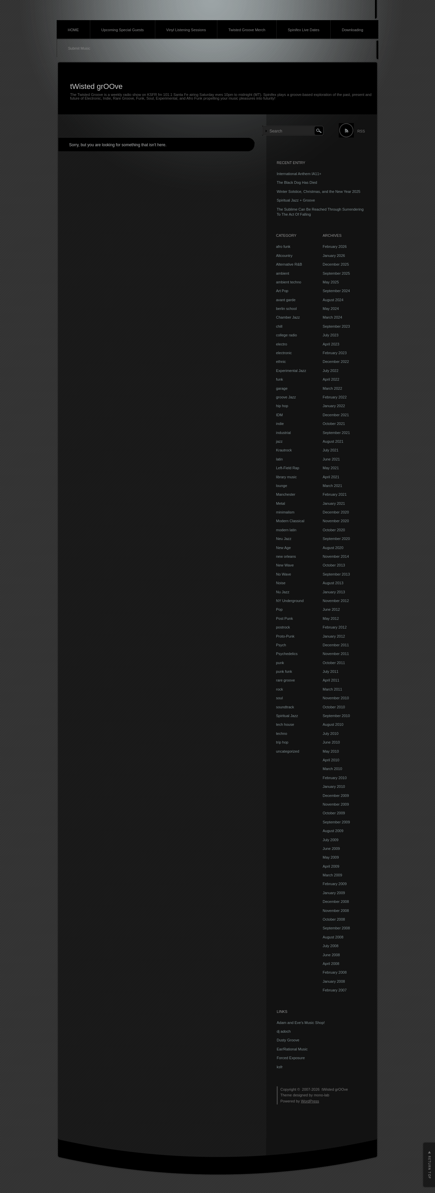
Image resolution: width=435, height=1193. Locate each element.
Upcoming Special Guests (122, 30)
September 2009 (336, 822)
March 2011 (332, 689)
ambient (282, 273)
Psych (281, 645)
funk (279, 379)
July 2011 (330, 671)
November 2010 (336, 698)
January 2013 (334, 592)
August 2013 (333, 583)
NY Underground (290, 601)
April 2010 (331, 760)
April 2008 (331, 964)
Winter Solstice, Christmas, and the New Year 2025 (318, 191)
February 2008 (335, 972)
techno (281, 733)
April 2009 (331, 866)
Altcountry (284, 256)
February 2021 (335, 494)
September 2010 (336, 716)
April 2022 (331, 379)
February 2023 (335, 353)
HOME (73, 30)
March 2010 (332, 769)
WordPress (310, 1101)
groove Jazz (286, 397)
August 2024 (333, 300)
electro (281, 344)
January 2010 (334, 786)
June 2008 (331, 955)
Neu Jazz (283, 539)
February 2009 (335, 884)
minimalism (285, 512)
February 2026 (335, 247)
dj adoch (284, 1031)
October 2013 (334, 565)
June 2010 (331, 742)
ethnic (281, 362)
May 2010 (331, 751)
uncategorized (287, 751)
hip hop (282, 406)
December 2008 (336, 902)
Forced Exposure (291, 1058)
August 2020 (333, 548)
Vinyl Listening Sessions (186, 30)
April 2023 (331, 344)
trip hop (282, 742)
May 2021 (331, 468)
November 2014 (336, 556)
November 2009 (336, 804)
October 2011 (334, 663)
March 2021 (332, 486)
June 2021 (331, 459)
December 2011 (336, 645)
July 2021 (330, 450)
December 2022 (336, 362)
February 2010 (335, 778)
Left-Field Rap (287, 468)
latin (279, 459)
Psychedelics (286, 654)
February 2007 (335, 990)
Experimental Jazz (291, 371)
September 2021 (336, 433)
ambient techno (288, 282)
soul (279, 698)
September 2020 (336, 539)
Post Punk (284, 618)
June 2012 (331, 609)
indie (280, 424)
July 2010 (330, 733)
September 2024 (336, 291)
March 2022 (332, 388)
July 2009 (330, 840)
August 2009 (333, 831)
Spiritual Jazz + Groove (296, 200)
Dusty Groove (288, 1040)
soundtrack (285, 707)
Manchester (285, 494)
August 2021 (333, 441)
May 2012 (331, 618)
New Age (283, 548)
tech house (285, 724)
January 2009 (334, 893)
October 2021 (334, 424)
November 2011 (336, 654)
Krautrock (284, 450)
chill (279, 326)
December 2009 (336, 796)
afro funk (283, 247)
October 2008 (334, 919)
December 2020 (336, 512)
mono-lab (321, 1095)
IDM (279, 415)
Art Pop (282, 291)
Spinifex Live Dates (303, 30)
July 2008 (330, 946)
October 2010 (334, 707)
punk (280, 663)
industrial (283, 433)
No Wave (283, 574)
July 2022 (330, 371)
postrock (283, 627)
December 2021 (336, 415)
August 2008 (333, 937)
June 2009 (331, 849)
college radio (286, 335)
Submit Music (79, 48)
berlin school (286, 309)
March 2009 (332, 875)
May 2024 (331, 309)
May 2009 (331, 857)
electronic (284, 353)
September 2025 (336, 273)
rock (279, 689)
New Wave (285, 565)
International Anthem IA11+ (299, 174)
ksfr (280, 1067)
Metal (280, 503)
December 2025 (336, 264)
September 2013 (336, 574)
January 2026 (334, 256)
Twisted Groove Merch (246, 30)
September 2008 (336, 928)
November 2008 (336, 911)
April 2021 (331, 477)
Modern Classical (290, 521)
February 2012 (335, 627)
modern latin (286, 530)
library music (286, 477)
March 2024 (332, 317)
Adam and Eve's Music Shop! (301, 1023)
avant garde (285, 300)
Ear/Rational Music (292, 1049)
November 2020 (336, 521)
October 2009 (334, 813)
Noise (280, 583)
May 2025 (331, 282)
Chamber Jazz (288, 317)
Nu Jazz (282, 592)
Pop (279, 609)
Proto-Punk (285, 636)
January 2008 (334, 981)
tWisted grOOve (96, 86)
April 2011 (331, 680)
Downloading (352, 30)
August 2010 (333, 724)
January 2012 (334, 636)
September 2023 (336, 326)
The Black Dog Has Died (297, 182)
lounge (281, 486)
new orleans (286, 556)
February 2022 (335, 397)
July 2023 (330, 335)
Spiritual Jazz (287, 716)
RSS (361, 131)
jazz (279, 441)
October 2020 (334, 530)
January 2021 (334, 503)
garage (281, 388)
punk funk (284, 671)
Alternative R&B (289, 264)
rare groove (285, 680)
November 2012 (336, 601)
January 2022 (334, 406)
